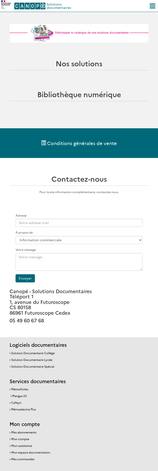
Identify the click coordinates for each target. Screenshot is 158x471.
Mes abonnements (23, 432)
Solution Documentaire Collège (33, 353)
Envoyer (25, 278)
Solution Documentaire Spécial (32, 366)
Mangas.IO (19, 396)
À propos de (24, 232)
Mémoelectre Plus (23, 409)
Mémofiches (19, 389)
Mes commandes (22, 459)
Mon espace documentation (30, 452)
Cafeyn (16, 402)
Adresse (21, 215)
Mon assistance (21, 446)
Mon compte (20, 439)
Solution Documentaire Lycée (31, 360)
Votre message (26, 250)
